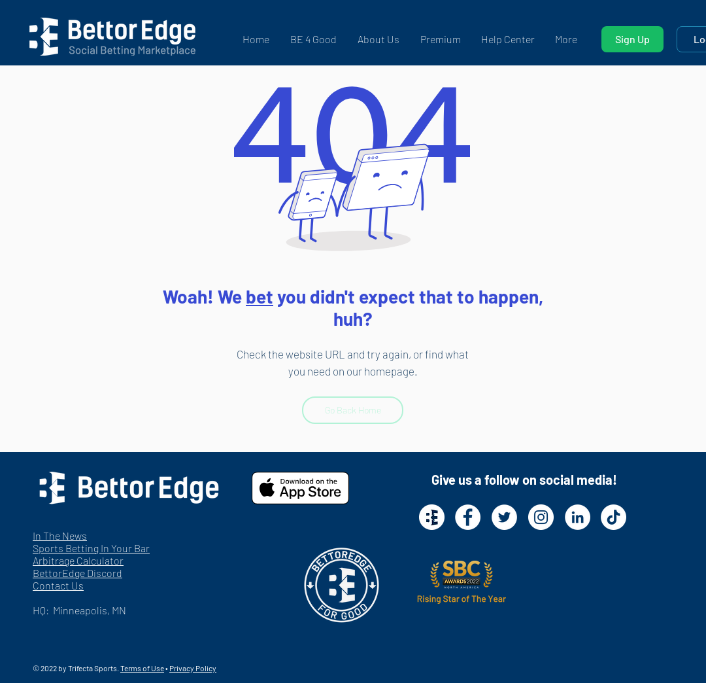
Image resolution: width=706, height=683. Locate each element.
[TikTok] (613, 517)
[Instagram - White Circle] (541, 517)
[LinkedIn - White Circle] (577, 517)
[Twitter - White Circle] (504, 517)
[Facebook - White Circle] (467, 517)
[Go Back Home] (352, 410)
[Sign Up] (632, 39)
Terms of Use (142, 668)
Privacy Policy (192, 668)
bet (259, 296)
